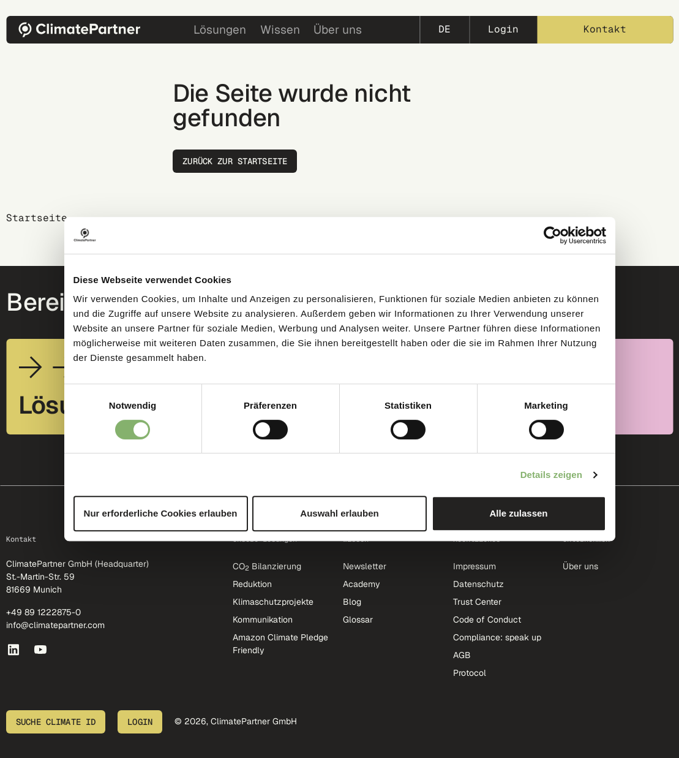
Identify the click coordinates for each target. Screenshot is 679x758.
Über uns (580, 566)
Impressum (474, 566)
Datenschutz (478, 583)
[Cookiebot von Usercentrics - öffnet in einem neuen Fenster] (552, 235)
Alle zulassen (518, 513)
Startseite (36, 218)
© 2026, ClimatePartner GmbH (235, 721)
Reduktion (252, 583)
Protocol (469, 672)
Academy (361, 583)
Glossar (358, 619)
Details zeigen (551, 474)
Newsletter (364, 566)
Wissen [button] (280, 29)
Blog (352, 601)
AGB (462, 655)
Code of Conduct (487, 619)
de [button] (444, 29)
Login (503, 29)
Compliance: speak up (497, 637)
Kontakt (604, 29)
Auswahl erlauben (339, 513)
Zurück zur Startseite (234, 161)
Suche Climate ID (56, 721)
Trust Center (477, 601)
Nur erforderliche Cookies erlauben (161, 513)
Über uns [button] (337, 29)
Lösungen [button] (219, 29)
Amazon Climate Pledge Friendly (280, 644)
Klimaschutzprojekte (273, 601)
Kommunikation (263, 619)
